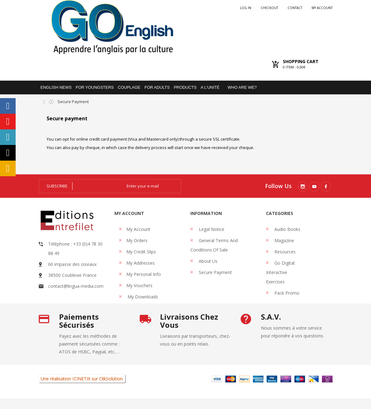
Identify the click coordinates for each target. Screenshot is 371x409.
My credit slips (141, 252)
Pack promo (286, 293)
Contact (295, 8)
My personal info (143, 274)
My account (322, 8)
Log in (245, 8)
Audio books (286, 229)
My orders (137, 240)
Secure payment (215, 272)
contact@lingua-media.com (75, 286)
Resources (284, 252)
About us (208, 261)
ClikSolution (111, 389)
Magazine (283, 240)
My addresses (140, 263)
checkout (269, 8)
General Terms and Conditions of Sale (214, 245)
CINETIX (82, 389)
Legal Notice (211, 229)
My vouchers (139, 285)
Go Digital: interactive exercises (280, 272)
